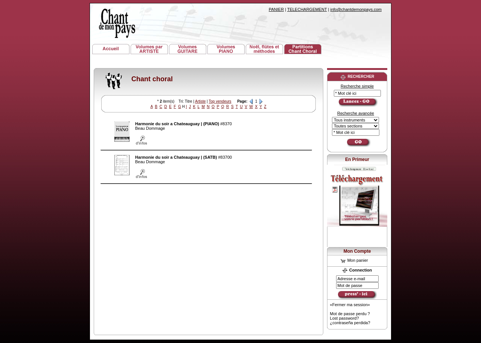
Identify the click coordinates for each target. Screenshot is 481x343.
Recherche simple (357, 86)
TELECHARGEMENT (307, 9)
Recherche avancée (355, 113)
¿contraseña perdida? (350, 322)
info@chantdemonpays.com (356, 9)
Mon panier (354, 260)
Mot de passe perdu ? (350, 313)
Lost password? (344, 318)
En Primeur (357, 159)
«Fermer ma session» (350, 304)
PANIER (276, 9)
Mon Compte (357, 251)
